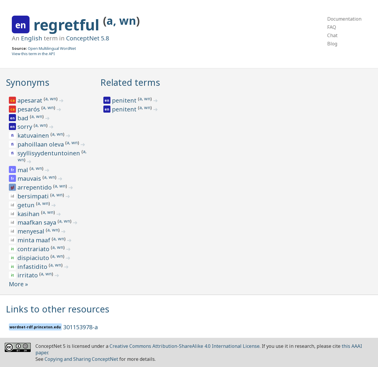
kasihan (29, 214)
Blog (332, 43)
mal (23, 170)
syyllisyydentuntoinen (49, 153)
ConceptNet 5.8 (87, 38)
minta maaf (34, 240)
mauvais (30, 178)
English (31, 38)
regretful (68, 25)
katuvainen (33, 135)
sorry (25, 127)
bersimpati (33, 196)
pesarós (29, 109)
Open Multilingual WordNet (52, 48)
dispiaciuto (33, 258)
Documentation (344, 19)
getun (26, 205)
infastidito (33, 267)
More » (18, 284)
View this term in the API (33, 53)
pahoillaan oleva (41, 144)
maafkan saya (37, 222)
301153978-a (80, 327)
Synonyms (27, 82)
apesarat (30, 100)
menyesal (31, 231)
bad (23, 118)
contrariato (34, 249)
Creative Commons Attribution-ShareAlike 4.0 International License (185, 346)
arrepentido (35, 187)
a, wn (121, 20)
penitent (125, 100)
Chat (332, 35)
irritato (28, 275)
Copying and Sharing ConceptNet (81, 359)
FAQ (331, 27)
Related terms (130, 82)
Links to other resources (57, 309)
